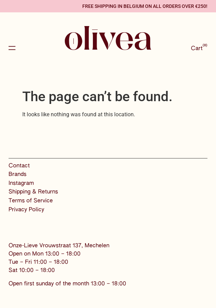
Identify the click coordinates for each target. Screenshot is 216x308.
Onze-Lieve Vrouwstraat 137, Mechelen (59, 246)
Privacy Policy (26, 210)
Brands (17, 174)
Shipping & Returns (33, 192)
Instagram (21, 183)
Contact (19, 166)
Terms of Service (31, 201)
